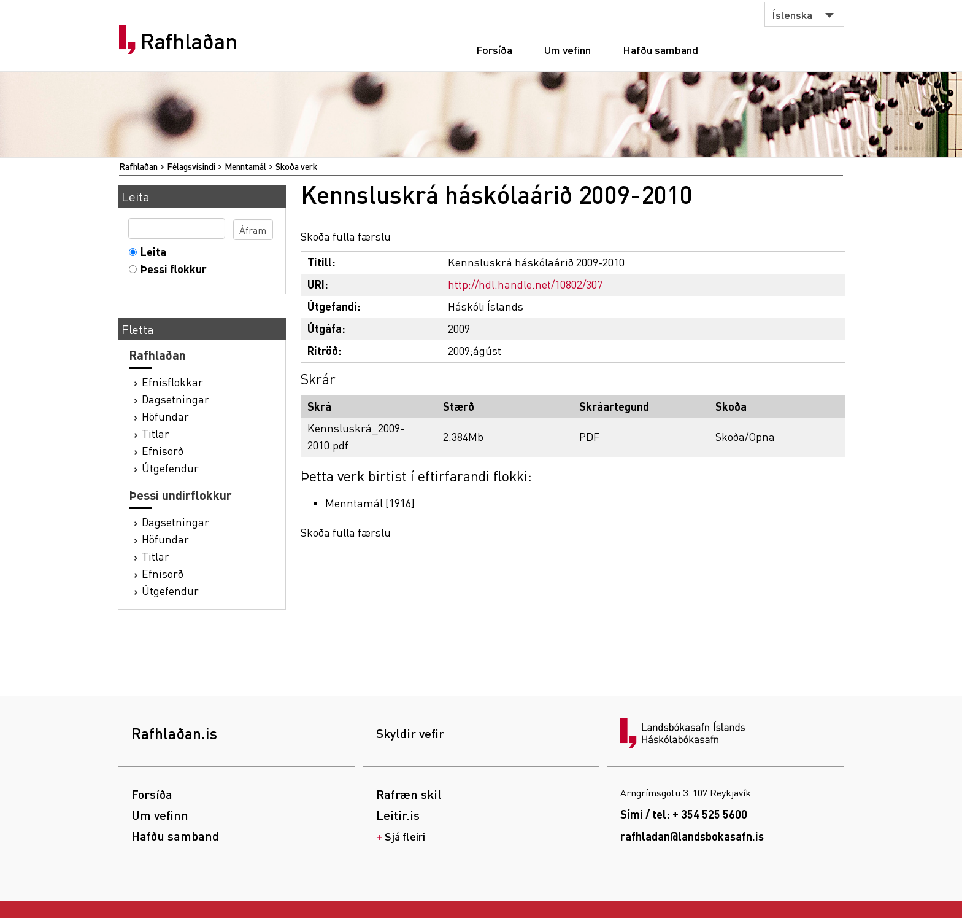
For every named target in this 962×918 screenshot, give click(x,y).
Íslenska (792, 14)
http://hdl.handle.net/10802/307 (525, 284)
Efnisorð (162, 450)
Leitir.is (398, 815)
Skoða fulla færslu (346, 236)
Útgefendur (170, 468)
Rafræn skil (409, 794)
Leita (150, 251)
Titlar (155, 433)
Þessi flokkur (171, 269)
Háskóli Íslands (485, 306)
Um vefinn (567, 49)
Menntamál (245, 166)
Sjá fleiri (405, 836)
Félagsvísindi (191, 166)
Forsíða (494, 49)
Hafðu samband (660, 49)
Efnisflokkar (172, 382)
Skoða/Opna (745, 436)
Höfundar (165, 416)
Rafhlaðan (188, 41)
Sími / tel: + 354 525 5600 (683, 814)
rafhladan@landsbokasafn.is (692, 836)
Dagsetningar (175, 399)
